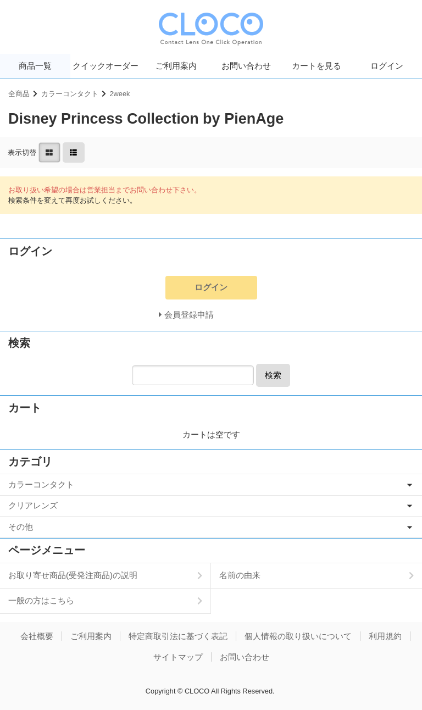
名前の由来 (239, 575)
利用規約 (385, 636)
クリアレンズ (33, 505)
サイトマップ (178, 657)
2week (120, 94)
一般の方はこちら (41, 600)
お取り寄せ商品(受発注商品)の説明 (72, 575)
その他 (20, 526)
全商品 (19, 94)
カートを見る (316, 65)
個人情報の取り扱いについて (298, 636)
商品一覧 (35, 65)
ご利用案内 (176, 65)
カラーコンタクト (69, 94)
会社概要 (36, 636)
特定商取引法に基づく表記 (178, 636)
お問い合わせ (246, 65)
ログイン (386, 65)
